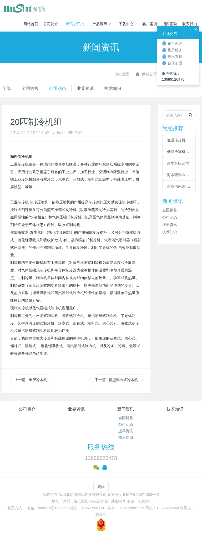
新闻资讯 (75, 24)
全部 (6, 88)
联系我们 (189, 24)
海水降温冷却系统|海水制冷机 (179, 175)
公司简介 (50, 24)
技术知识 (112, 88)
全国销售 (30, 88)
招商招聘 (169, 24)
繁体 (101, 487)
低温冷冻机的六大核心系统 (179, 140)
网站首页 (30, 24)
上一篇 (30, 380)
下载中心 (128, 24)
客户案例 (149, 24)
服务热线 (101, 447)
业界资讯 (85, 88)
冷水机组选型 (178, 163)
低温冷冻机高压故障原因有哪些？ (179, 152)
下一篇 (116, 380)
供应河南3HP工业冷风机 (179, 186)
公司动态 (57, 88)
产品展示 (101, 24)
